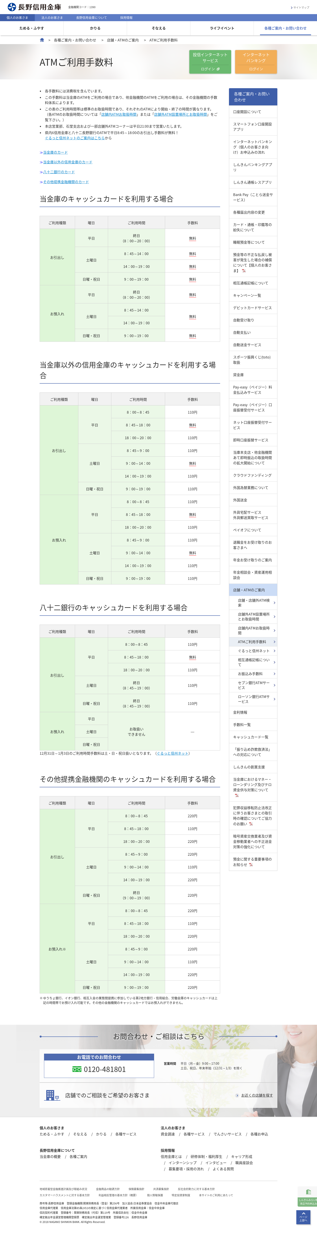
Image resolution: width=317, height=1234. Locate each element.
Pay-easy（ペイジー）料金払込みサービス (252, 389)
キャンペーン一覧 (247, 295)
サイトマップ (301, 7)
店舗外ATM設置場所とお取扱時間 (180, 114)
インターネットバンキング (256, 61)
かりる (95, 28)
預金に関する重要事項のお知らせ (252, 861)
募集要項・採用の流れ (186, 1167)
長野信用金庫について (91, 17)
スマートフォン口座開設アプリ (252, 126)
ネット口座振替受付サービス (252, 425)
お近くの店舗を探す (257, 1094)
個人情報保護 (155, 1194)
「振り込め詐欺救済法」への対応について (252, 752)
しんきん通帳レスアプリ (252, 182)
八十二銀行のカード (59, 171)
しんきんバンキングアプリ (252, 167)
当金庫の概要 (50, 1155)
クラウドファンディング (252, 475)
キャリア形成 (241, 1155)
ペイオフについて (247, 529)
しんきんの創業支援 (249, 766)
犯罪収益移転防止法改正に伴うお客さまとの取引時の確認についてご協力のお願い (252, 815)
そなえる (159, 28)
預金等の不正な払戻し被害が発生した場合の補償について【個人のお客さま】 (252, 262)
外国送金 (240, 499)
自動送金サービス (247, 344)
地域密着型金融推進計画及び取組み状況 (63, 1188)
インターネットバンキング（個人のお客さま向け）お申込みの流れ (252, 147)
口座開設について (247, 111)
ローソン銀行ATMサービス (254, 699)
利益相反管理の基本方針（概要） (118, 1194)
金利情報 (240, 712)
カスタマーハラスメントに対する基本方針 (65, 1194)
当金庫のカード (55, 151)
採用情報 (126, 17)
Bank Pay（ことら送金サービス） (253, 197)
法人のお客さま (52, 17)
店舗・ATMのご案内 (123, 40)
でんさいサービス (228, 1132)
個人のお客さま (17, 17)
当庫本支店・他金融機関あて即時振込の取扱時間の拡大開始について (252, 457)
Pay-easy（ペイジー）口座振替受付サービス (252, 407)
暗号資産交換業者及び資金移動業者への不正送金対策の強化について (252, 841)
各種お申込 (259, 1132)
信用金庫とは (171, 1155)
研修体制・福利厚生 (206, 1155)
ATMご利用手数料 (252, 641)
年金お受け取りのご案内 (252, 559)
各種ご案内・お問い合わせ (285, 28)
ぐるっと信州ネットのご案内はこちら (75, 137)
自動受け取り (243, 320)
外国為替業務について (250, 487)
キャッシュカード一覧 (250, 736)
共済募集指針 (161, 1188)
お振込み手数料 (250, 673)
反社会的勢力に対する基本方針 (196, 1188)
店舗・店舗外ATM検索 (254, 602)
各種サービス (125, 1132)
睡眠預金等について (249, 242)
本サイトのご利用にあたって (216, 1194)
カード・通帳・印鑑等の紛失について (252, 227)
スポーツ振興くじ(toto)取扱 (252, 359)
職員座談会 (244, 1161)
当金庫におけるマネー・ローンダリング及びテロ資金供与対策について (252, 784)
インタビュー (216, 1161)
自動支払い (242, 332)
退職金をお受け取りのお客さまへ (252, 545)
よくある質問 (223, 1167)
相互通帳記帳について (250, 283)
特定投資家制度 (181, 1194)
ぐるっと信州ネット (172, 752)
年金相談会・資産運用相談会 (252, 574)
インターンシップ (183, 1161)
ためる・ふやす (31, 28)
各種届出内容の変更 (249, 212)
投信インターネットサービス (210, 61)
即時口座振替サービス (250, 439)
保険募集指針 (136, 1188)
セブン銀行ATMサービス (254, 685)
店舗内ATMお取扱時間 (118, 114)
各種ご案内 (78, 1155)
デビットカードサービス (252, 307)
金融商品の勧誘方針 (108, 1188)
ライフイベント (222, 28)
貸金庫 (238, 374)
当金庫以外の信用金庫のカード (67, 161)
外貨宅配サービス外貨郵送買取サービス (250, 515)
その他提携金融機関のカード (66, 180)
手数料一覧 (242, 724)
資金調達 (168, 1132)
